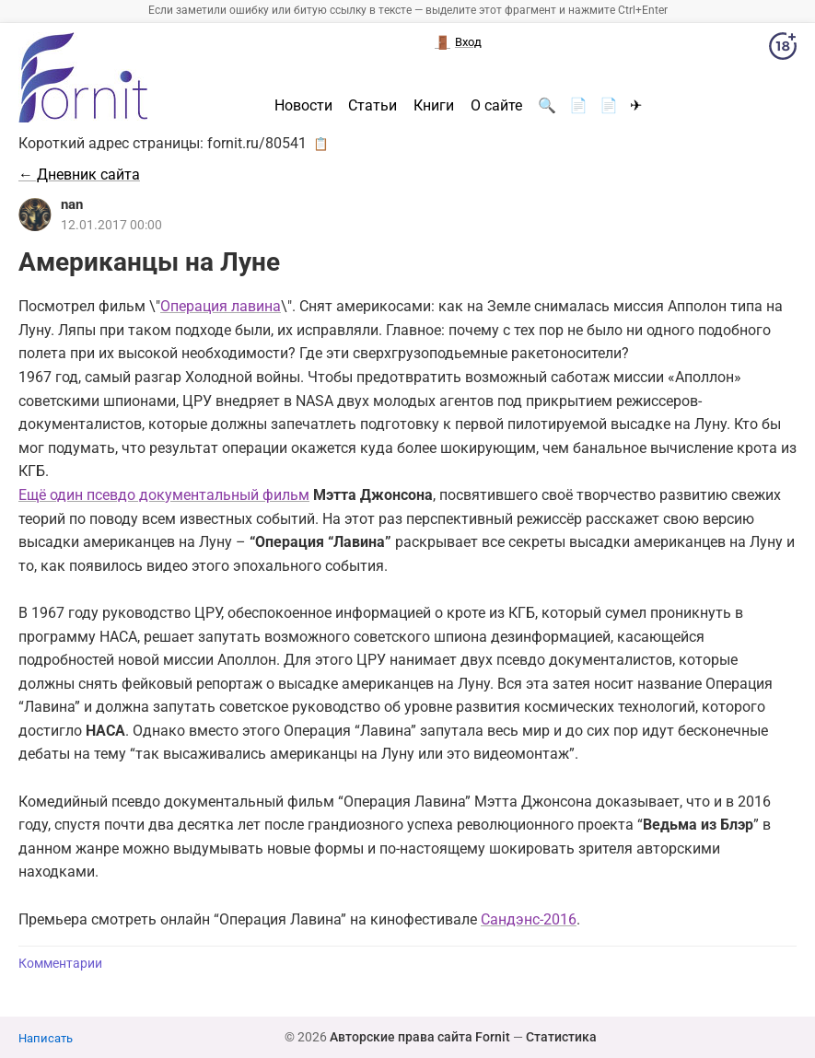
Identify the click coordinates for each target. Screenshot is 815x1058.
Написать (45, 1038)
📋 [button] (321, 143)
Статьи (372, 106)
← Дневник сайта (79, 174)
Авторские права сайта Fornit (420, 1036)
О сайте (496, 106)
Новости (303, 106)
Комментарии (60, 963)
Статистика (561, 1036)
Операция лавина (220, 306)
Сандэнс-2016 (528, 919)
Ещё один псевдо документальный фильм (163, 495)
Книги (433, 106)
